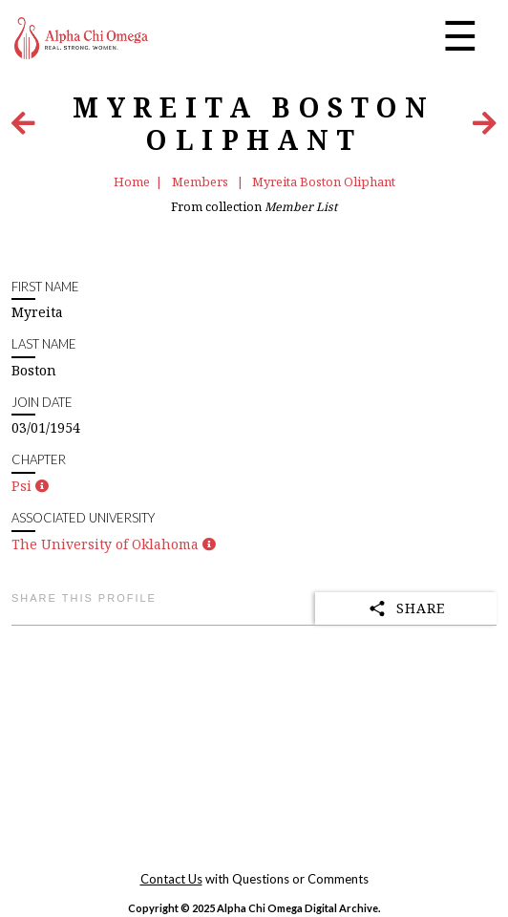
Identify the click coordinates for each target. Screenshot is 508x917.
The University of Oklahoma (105, 544)
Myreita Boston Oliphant (323, 181)
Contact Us (171, 878)
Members (201, 181)
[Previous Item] (23, 127)
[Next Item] (485, 127)
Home (132, 181)
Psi (21, 486)
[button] (42, 486)
